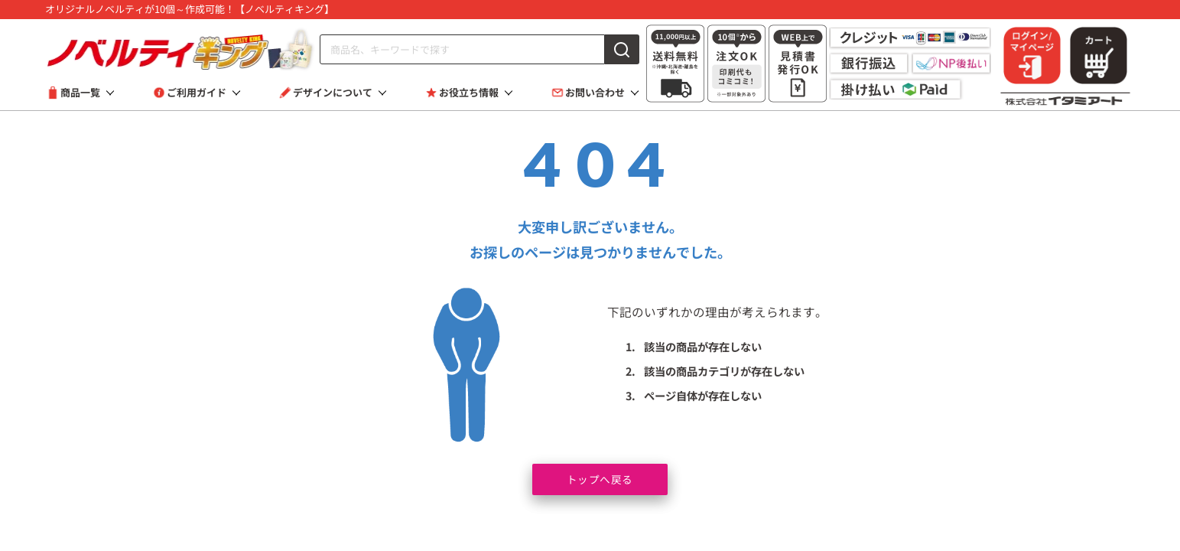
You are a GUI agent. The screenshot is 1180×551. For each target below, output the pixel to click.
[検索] (622, 49)
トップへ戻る (600, 478)
